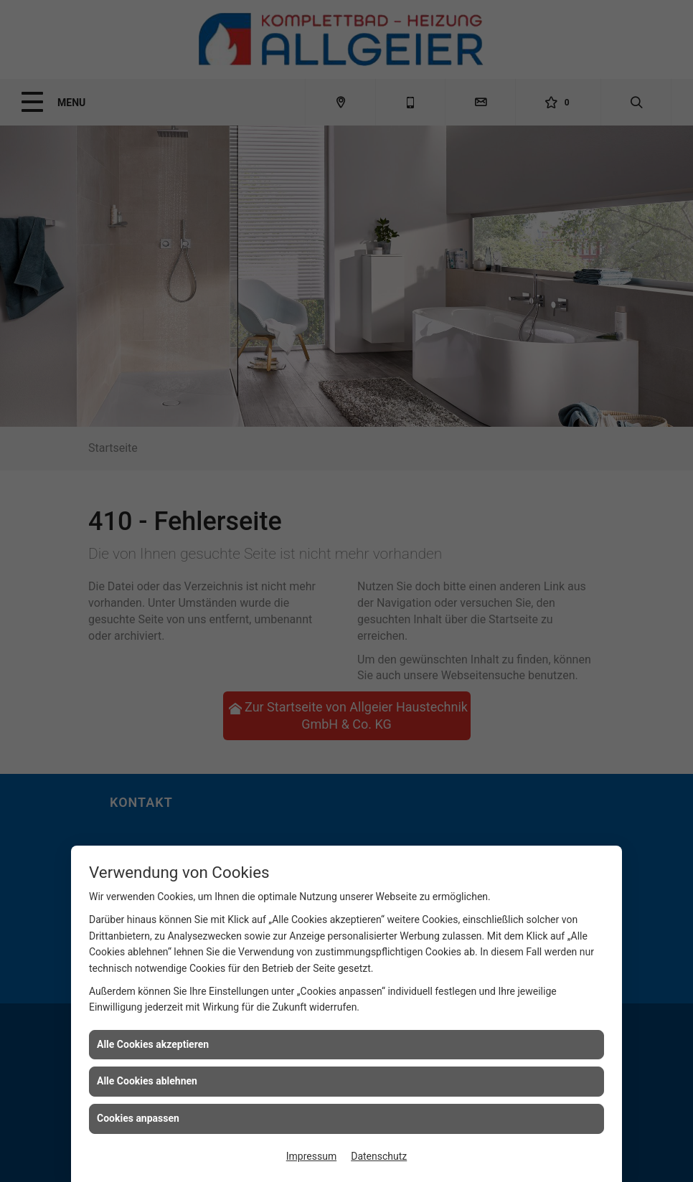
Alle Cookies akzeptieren (153, 1044)
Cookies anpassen (138, 1118)
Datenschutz (379, 1156)
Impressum (311, 1156)
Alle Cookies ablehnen (147, 1081)
